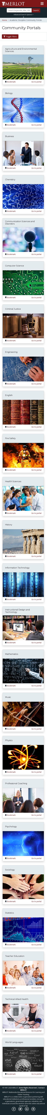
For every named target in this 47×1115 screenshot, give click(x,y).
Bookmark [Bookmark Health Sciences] (11, 513)
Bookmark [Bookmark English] (11, 427)
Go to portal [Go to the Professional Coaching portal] (36, 815)
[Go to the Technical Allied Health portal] (23, 1016)
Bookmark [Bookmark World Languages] (11, 1074)
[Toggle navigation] (42, 3)
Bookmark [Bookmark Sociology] (11, 901)
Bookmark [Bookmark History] (11, 556)
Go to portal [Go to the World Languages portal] (36, 1074)
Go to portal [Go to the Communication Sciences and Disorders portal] (36, 254)
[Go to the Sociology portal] (23, 886)
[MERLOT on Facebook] (14, 1110)
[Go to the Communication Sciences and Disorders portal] (23, 239)
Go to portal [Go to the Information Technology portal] (36, 599)
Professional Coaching (16, 783)
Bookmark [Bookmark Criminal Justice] (11, 340)
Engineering (11, 352)
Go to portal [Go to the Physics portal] (36, 772)
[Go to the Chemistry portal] (23, 196)
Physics (8, 740)
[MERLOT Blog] (33, 1110)
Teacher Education (14, 956)
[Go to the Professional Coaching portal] (23, 800)
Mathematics (11, 654)
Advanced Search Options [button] (23, 15)
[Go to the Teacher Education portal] (23, 973)
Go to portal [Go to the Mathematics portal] (36, 685)
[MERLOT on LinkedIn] (27, 1110)
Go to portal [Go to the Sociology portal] (36, 901)
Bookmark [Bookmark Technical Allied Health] (11, 1031)
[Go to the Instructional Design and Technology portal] (23, 627)
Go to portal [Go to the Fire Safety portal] (36, 470)
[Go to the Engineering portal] (23, 369)
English (9, 395)
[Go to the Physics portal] (23, 757)
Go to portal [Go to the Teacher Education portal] (36, 987)
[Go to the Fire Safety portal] (23, 455)
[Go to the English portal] (23, 412)
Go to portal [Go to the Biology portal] (36, 125)
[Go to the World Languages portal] (23, 1059)
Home (4, 20)
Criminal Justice (13, 309)
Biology (9, 93)
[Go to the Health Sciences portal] (23, 498)
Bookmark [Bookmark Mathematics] (11, 685)
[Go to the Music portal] (23, 714)
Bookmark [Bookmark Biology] (11, 125)
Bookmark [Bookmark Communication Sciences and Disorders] (11, 254)
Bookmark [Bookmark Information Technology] (11, 599)
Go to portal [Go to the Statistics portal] (36, 944)
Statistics (9, 913)
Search (36, 10)
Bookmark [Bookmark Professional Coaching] (11, 815)
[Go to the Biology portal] (23, 110)
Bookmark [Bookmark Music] (11, 729)
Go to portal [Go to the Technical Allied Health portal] (36, 1031)
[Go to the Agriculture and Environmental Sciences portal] (23, 67)
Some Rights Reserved (28, 1088)
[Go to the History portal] (23, 541)
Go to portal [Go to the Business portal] (36, 168)
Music (8, 697)
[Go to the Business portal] (23, 153)
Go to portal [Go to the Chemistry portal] (36, 211)
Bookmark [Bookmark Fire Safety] (11, 470)
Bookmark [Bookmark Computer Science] (11, 297)
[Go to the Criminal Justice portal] (23, 325)
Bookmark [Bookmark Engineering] (11, 384)
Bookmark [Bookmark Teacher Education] (11, 987)
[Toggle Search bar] (23, 17)
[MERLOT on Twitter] (20, 1110)
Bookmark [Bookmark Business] (11, 168)
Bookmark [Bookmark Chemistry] (11, 211)
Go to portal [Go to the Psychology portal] (36, 858)
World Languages (14, 1042)
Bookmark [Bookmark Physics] (11, 772)
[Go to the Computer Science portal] (23, 282)
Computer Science (14, 266)
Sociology (10, 870)
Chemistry (10, 179)
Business (9, 136)
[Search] (19, 10)
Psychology (11, 826)
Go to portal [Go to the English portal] (36, 427)
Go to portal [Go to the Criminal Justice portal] (36, 340)
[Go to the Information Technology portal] (23, 584)
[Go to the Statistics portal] (23, 929)
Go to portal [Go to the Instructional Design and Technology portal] (36, 642)
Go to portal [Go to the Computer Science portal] (36, 297)
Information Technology (17, 568)
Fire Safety (10, 438)
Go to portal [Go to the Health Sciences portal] (36, 513)
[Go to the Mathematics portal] (23, 671)
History (8, 524)
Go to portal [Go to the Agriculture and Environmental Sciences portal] (36, 82)
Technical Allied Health (16, 999)
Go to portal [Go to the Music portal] (36, 729)
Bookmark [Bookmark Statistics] (11, 944)
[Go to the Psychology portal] (23, 843)
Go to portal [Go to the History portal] (36, 556)
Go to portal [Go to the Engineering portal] (36, 384)
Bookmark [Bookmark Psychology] (11, 858)
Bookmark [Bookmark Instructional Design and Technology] (11, 642)
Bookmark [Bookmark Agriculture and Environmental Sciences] (11, 82)
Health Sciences (13, 481)
